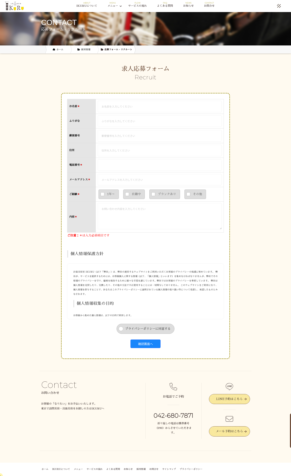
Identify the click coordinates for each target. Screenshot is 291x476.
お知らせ (188, 5)
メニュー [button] (114, 6)
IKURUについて (86, 5)
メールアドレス (78, 179)
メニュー (78, 469)
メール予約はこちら (231, 431)
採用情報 (141, 469)
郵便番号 (74, 135)
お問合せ (209, 5)
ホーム (45, 469)
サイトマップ (169, 469)
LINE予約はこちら (231, 399)
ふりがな (74, 121)
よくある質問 (165, 5)
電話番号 (76, 165)
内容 (72, 216)
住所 (72, 150)
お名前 (73, 106)
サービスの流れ (137, 5)
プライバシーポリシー (191, 469)
